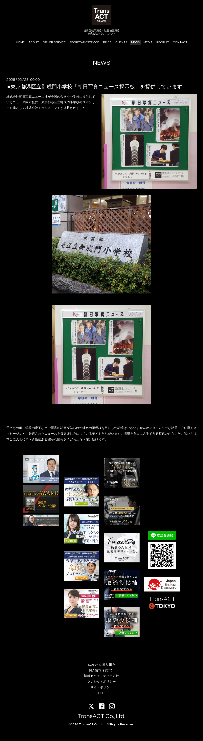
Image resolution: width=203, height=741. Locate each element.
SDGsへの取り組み (101, 664)
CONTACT (180, 42)
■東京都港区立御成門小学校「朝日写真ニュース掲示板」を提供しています (94, 86)
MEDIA (148, 42)
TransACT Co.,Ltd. (102, 716)
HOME (20, 42)
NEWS (135, 42)
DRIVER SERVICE (54, 42)
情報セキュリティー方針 (101, 676)
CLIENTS (121, 42)
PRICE (107, 42)
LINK (101, 693)
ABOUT (34, 42)
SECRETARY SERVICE (84, 42)
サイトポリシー (101, 687)
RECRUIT (162, 42)
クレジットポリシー (101, 681)
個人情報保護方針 (101, 670)
